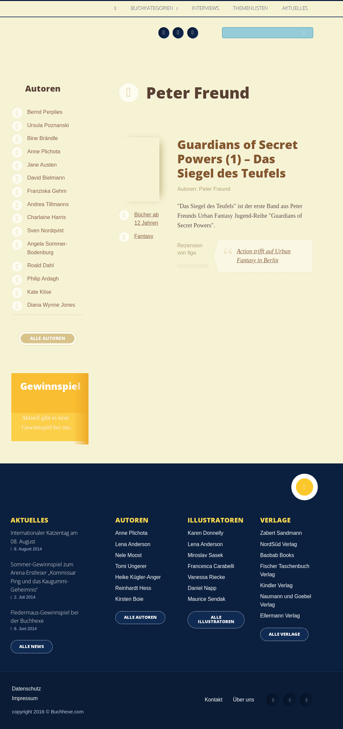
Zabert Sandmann (281, 533)
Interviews (205, 8)
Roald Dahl (40, 265)
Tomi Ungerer (131, 566)
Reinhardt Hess (133, 588)
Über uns (243, 699)
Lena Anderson (132, 544)
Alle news (31, 646)
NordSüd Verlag (278, 544)
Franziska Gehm (47, 191)
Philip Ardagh (43, 279)
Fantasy (143, 236)
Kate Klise (39, 292)
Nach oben (304, 487)
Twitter (192, 32)
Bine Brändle (42, 138)
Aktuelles (295, 8)
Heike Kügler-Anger (138, 577)
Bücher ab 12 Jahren (146, 218)
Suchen (306, 33)
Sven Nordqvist (45, 230)
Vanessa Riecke (206, 577)
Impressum (25, 698)
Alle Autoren (47, 338)
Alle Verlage (284, 634)
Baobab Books (277, 555)
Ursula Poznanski (48, 125)
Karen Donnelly (205, 533)
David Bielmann (46, 178)
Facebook (178, 32)
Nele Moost (128, 555)
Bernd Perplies (44, 112)
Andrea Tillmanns (48, 204)
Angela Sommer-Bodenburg (47, 248)
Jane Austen (42, 165)
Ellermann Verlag (280, 615)
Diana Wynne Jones (51, 305)
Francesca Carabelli (211, 566)
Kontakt (213, 699)
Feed (163, 32)
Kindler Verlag (276, 585)
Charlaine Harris (46, 217)
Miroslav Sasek (205, 555)
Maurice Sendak (206, 599)
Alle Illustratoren (216, 619)
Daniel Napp (202, 588)
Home (117, 8)
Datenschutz (26, 688)
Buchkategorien (153, 8)
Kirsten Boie (129, 599)
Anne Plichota (43, 151)
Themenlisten (250, 8)
